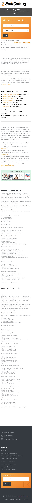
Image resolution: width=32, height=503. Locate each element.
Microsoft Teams (7, 96)
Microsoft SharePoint (8, 98)
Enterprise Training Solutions (9, 458)
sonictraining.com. (24, 496)
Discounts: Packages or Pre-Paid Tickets (12, 456)
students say (4, 154)
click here (3, 148)
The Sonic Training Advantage (9, 469)
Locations (25, 499)
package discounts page (7, 165)
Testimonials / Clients (7, 466)
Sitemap (18, 499)
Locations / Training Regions (8, 461)
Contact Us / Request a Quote (9, 453)
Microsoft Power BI (7, 100)
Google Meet (6, 102)
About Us (3, 450)
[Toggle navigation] (29, 4)
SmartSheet (6, 106)
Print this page (26, 42)
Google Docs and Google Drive (11, 94)
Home (6, 499)
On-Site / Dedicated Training (8, 464)
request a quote (7, 84)
